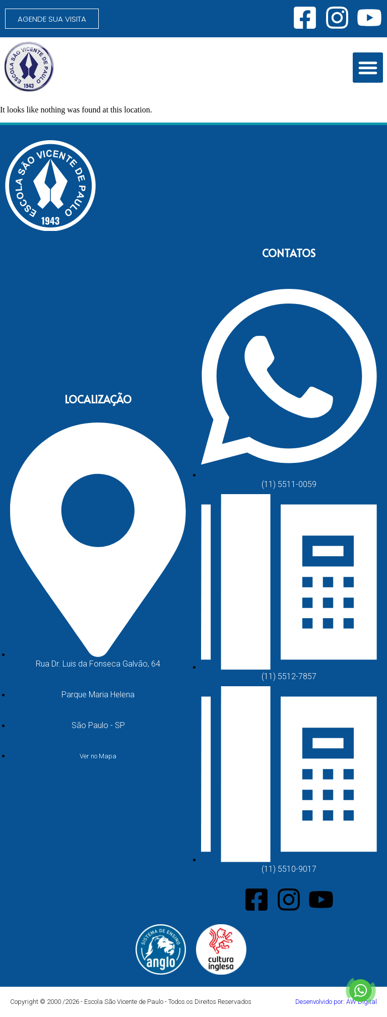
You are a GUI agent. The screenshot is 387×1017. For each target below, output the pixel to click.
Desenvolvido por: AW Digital (336, 1001)
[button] (368, 67)
